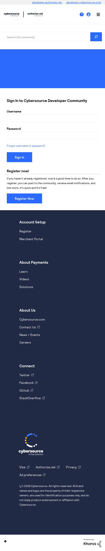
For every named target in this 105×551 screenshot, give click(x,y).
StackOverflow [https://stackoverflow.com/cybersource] (30, 398)
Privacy (71, 467)
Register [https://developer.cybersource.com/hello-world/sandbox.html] (25, 231)
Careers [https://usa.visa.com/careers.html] (25, 342)
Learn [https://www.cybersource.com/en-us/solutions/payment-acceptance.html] (23, 271)
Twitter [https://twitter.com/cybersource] (24, 375)
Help (83, 14)
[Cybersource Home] (30, 444)
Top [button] (5, 541)
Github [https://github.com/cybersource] (24, 390)
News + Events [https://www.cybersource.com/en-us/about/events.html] (29, 335)
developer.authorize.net (47, 2)
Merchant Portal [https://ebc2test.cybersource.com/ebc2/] (31, 239)
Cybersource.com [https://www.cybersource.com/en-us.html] (32, 319)
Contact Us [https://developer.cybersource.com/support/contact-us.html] (27, 327)
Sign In (89, 14)
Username (14, 111)
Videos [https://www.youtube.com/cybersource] (24, 279)
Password (14, 128)
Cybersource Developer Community (11, 14)
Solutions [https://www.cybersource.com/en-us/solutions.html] (26, 287)
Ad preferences (30, 475)
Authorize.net (46, 467)
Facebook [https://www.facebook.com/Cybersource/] (26, 382)
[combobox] (52, 36)
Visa (22, 467)
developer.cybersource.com (83, 2)
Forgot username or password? (26, 145)
